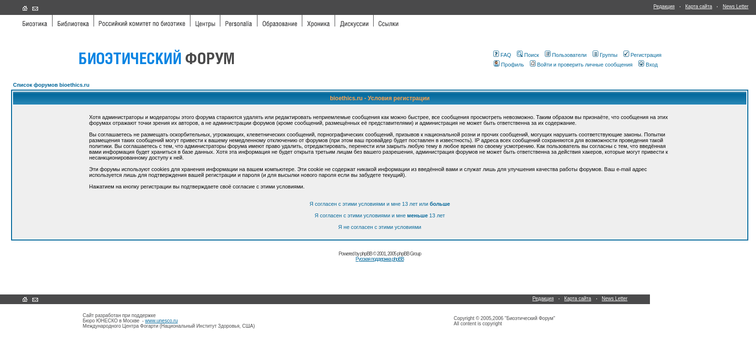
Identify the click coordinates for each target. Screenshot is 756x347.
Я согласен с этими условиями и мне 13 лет (379, 215)
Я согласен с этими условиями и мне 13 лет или (380, 204)
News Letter (735, 6)
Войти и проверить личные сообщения (581, 64)
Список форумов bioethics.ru (51, 85)
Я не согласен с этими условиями (379, 227)
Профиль (509, 64)
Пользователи (566, 55)
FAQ (502, 55)
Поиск (528, 55)
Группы (605, 55)
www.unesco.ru (161, 320)
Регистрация (642, 55)
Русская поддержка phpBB (380, 259)
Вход (648, 64)
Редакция (664, 6)
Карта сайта (698, 6)
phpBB (366, 253)
